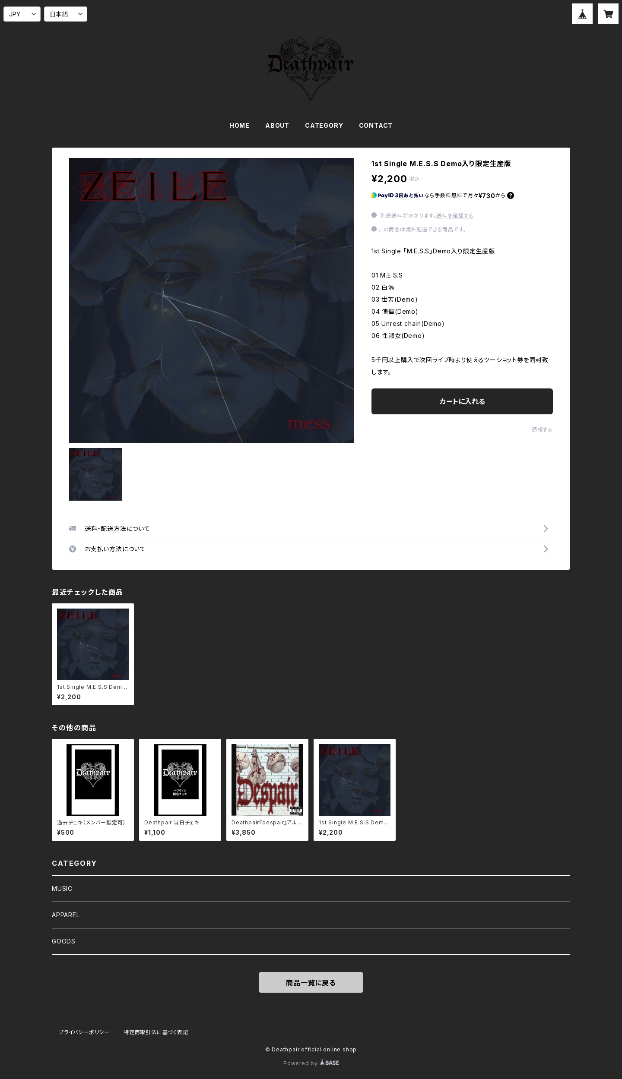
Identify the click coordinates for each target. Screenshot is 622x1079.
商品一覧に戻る (311, 982)
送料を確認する (455, 215)
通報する (542, 429)
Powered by (311, 1063)
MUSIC (62, 888)
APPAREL (66, 914)
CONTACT (376, 125)
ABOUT (277, 125)
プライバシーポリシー (84, 1032)
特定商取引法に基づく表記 (156, 1032)
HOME (239, 125)
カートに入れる (462, 401)
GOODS (64, 941)
